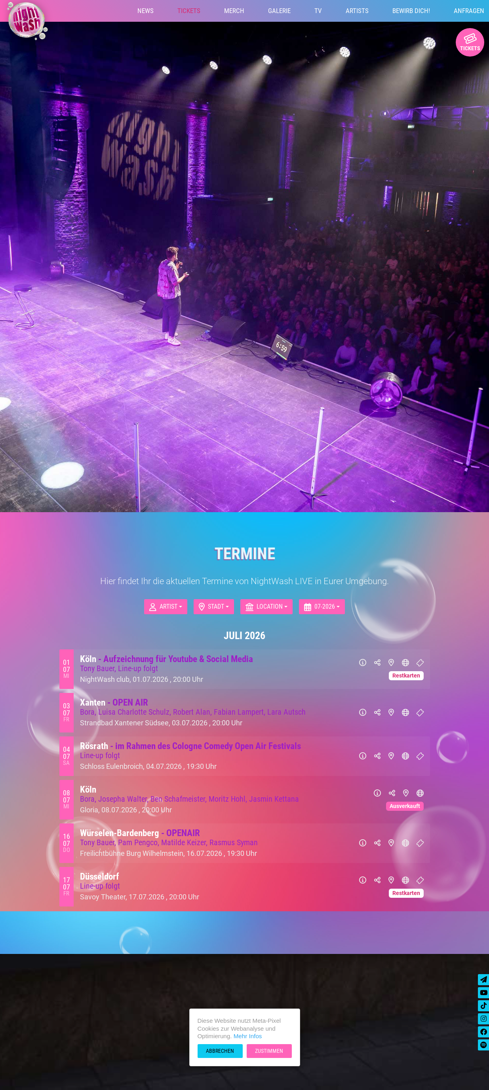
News (145, 11)
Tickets (188, 11)
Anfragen (469, 11)
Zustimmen (269, 1051)
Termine (244, 554)
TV (318, 11)
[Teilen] (377, 663)
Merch (234, 11)
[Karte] (391, 663)
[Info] (362, 663)
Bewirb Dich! (411, 11)
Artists (357, 11)
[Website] (405, 663)
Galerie (279, 11)
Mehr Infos (248, 1036)
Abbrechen (220, 1051)
